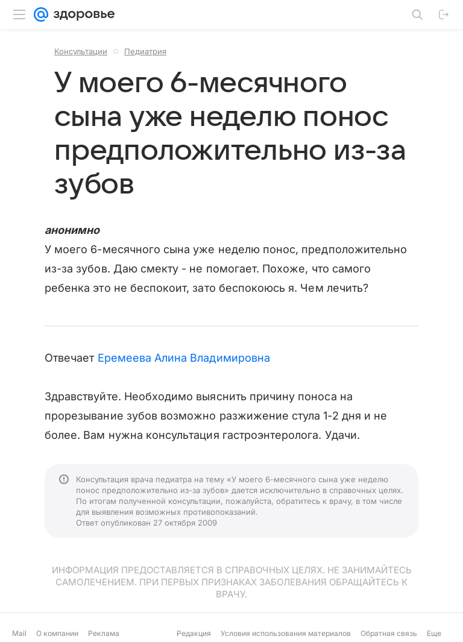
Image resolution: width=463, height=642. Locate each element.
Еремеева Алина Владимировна (184, 357)
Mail (19, 633)
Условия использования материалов (286, 633)
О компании (57, 633)
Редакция (194, 633)
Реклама (103, 633)
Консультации (80, 51)
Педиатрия (145, 51)
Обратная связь (389, 633)
